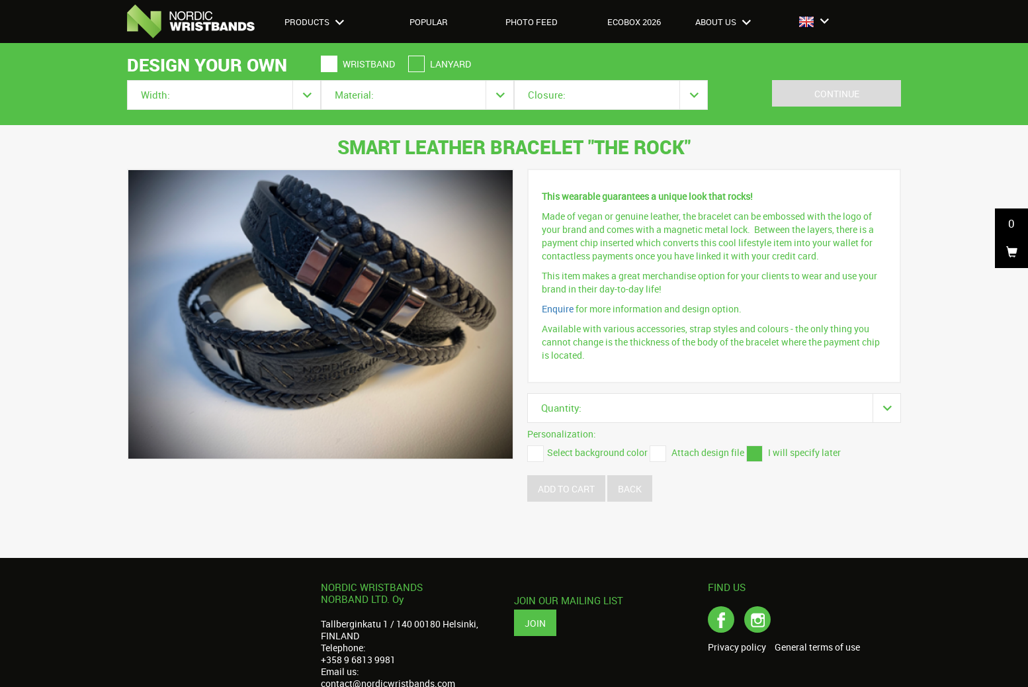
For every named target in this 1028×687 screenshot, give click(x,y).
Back (630, 488)
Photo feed (531, 22)
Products (314, 22)
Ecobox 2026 (634, 22)
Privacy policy (737, 647)
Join (535, 623)
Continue (836, 93)
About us (723, 22)
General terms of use (817, 647)
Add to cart (566, 488)
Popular (428, 22)
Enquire (558, 308)
